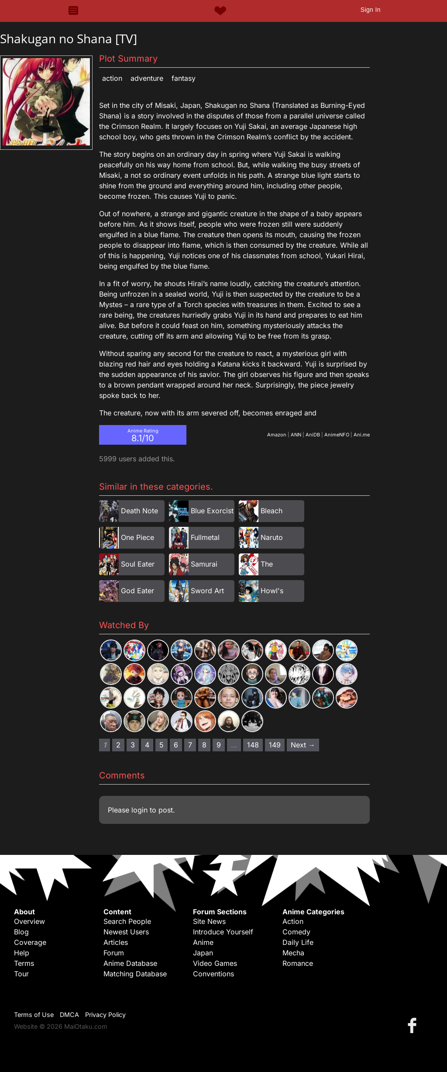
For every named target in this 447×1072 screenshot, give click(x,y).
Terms (24, 963)
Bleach (271, 510)
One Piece (137, 537)
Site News (209, 921)
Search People (127, 921)
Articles (115, 942)
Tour (21, 973)
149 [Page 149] (275, 744)
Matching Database (135, 973)
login (139, 810)
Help (21, 952)
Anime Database (130, 963)
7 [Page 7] (190, 744)
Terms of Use (34, 1014)
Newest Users (126, 931)
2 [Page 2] (118, 744)
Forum (113, 952)
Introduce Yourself (223, 931)
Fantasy (184, 78)
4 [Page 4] (147, 744)
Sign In (371, 9)
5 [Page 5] (161, 744)
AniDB (313, 435)
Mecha (293, 952)
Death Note (139, 510)
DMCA (69, 1014)
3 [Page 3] (133, 744)
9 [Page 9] (219, 744)
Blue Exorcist (212, 510)
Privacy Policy (105, 1014)
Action (112, 78)
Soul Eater (138, 564)
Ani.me (362, 435)
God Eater (137, 590)
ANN (296, 435)
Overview (29, 921)
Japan (203, 952)
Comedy (296, 931)
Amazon (276, 435)
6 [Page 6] (176, 744)
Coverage (30, 942)
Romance (297, 963)
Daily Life (297, 942)
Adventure (147, 78)
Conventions (213, 973)
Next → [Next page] (303, 744)
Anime (203, 942)
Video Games (215, 963)
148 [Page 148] (253, 744)
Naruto (272, 537)
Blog (21, 931)
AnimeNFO (336, 435)
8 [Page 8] (204, 744)
